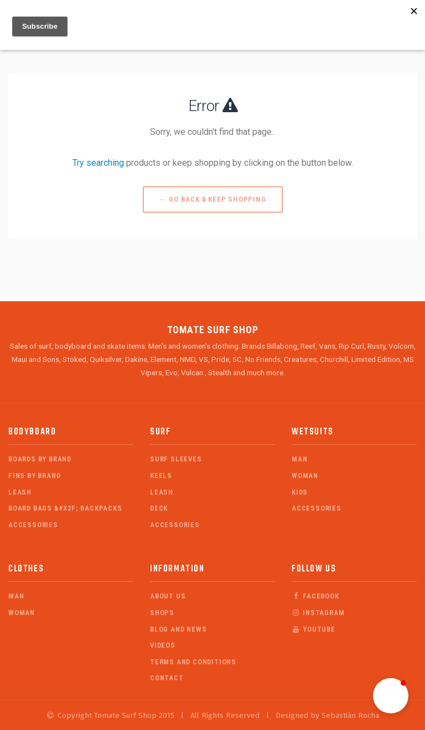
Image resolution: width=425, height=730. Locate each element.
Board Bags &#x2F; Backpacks (65, 508)
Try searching (98, 162)
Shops (162, 612)
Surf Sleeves (176, 459)
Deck (159, 508)
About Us (167, 596)
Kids (300, 492)
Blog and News (178, 629)
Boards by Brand (39, 459)
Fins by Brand (34, 475)
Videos (162, 645)
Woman (305, 475)
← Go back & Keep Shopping (212, 199)
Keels (161, 475)
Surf (160, 432)
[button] (390, 695)
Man (299, 459)
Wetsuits (313, 432)
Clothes (26, 569)
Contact (167, 678)
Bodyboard (32, 432)
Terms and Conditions (193, 662)
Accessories (33, 525)
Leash (20, 492)
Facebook (315, 596)
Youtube (313, 629)
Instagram (318, 612)
